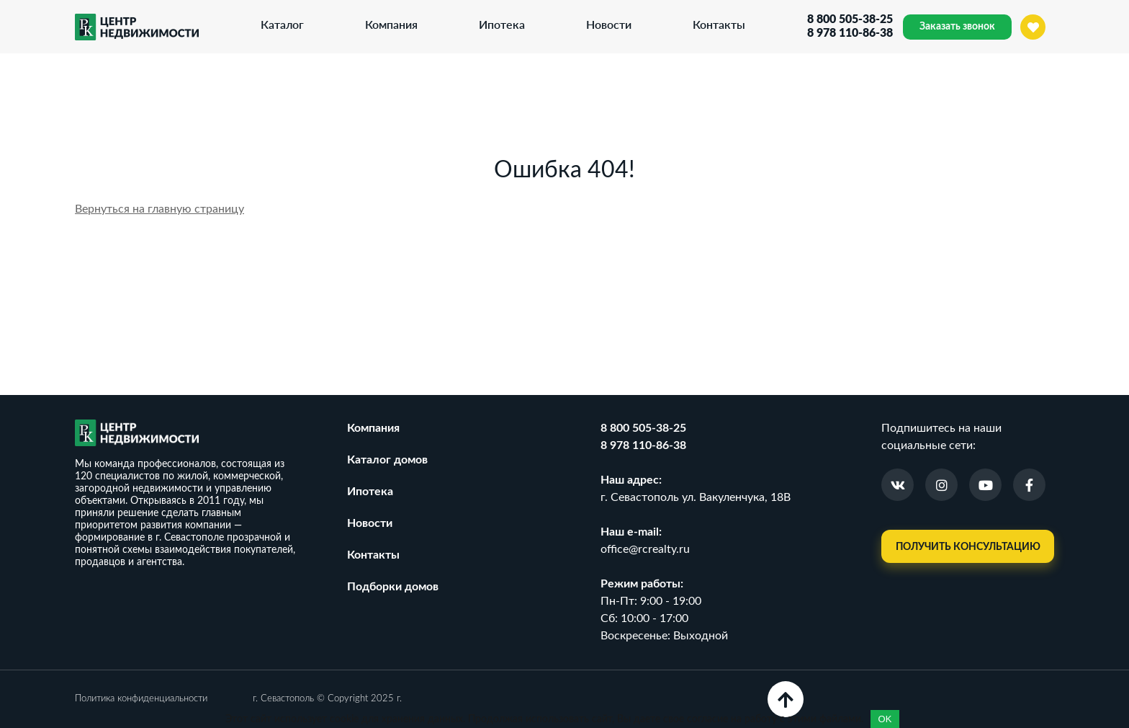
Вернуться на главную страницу (159, 209)
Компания (391, 24)
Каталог (282, 24)
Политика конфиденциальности (141, 698)
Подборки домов (392, 586)
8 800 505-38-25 (850, 19)
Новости (608, 24)
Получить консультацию (968, 547)
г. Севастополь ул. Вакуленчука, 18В (696, 497)
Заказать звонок (957, 27)
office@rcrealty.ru (645, 549)
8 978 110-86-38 (850, 33)
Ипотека (502, 24)
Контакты (719, 24)
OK (885, 719)
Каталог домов (387, 460)
